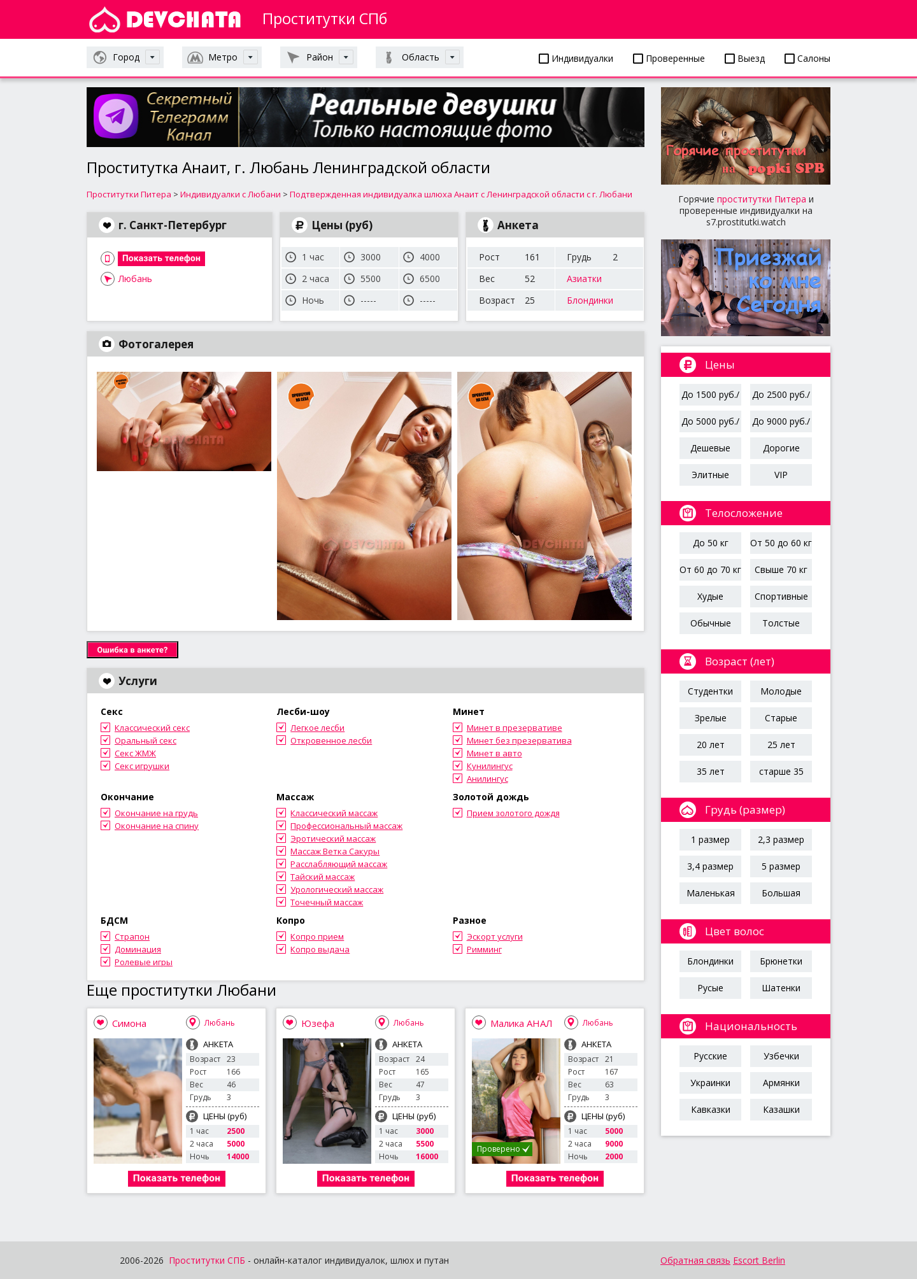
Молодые (781, 691)
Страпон (132, 936)
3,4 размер (710, 866)
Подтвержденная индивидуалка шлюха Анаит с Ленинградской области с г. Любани (461, 194)
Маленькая (710, 893)
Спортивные (781, 596)
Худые (710, 596)
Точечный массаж (326, 902)
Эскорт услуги (495, 936)
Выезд (745, 58)
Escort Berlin (759, 1260)
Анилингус (487, 778)
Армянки (781, 1083)
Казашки (781, 1109)
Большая (781, 893)
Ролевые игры (144, 962)
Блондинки (590, 300)
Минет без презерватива (519, 740)
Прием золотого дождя (513, 813)
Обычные (710, 623)
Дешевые (710, 448)
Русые (710, 988)
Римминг (484, 949)
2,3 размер (781, 839)
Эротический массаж (333, 838)
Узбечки (781, 1056)
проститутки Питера (761, 199)
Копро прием (317, 936)
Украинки (710, 1083)
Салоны (807, 58)
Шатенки (781, 988)
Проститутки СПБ (207, 1260)
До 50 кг (711, 543)
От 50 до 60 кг (781, 543)
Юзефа (317, 1023)
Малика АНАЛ (521, 1023)
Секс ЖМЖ (135, 753)
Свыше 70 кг (781, 569)
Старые (781, 718)
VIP (781, 475)
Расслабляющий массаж (338, 864)
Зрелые (711, 718)
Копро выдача (320, 949)
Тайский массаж (322, 876)
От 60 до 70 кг (710, 569)
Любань (135, 278)
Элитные (710, 475)
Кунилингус (490, 766)
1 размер (710, 839)
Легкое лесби (317, 727)
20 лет (711, 744)
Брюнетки (781, 961)
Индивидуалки (576, 58)
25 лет (781, 744)
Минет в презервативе (514, 727)
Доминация (138, 949)
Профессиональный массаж (346, 825)
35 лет (711, 771)
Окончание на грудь (156, 813)
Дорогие (781, 448)
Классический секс (152, 727)
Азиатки (584, 278)
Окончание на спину (157, 825)
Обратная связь (695, 1260)
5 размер (781, 866)
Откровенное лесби (331, 740)
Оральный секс (145, 740)
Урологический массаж (336, 889)
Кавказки (710, 1109)
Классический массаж (334, 813)
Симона (129, 1023)
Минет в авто (494, 753)
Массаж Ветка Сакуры (335, 851)
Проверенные (669, 58)
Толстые (781, 623)
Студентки (710, 691)
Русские (710, 1056)
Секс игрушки (142, 766)
